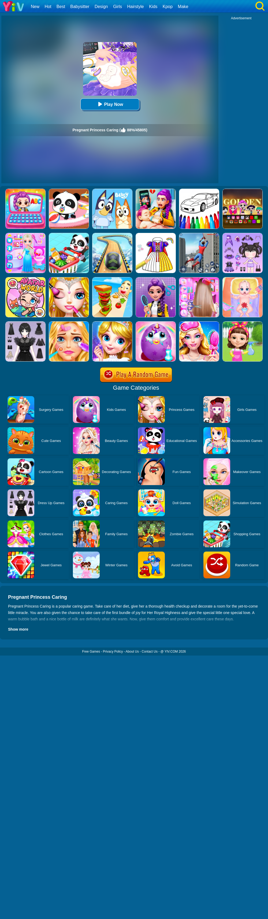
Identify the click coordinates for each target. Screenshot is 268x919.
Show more (18, 629)
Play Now (109, 104)
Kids (153, 6)
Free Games (91, 651)
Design (101, 6)
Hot (47, 6)
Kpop (168, 6)
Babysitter (79, 6)
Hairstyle (135, 6)
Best (61, 6)
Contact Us (150, 651)
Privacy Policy (113, 651)
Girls (117, 6)
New (35, 6)
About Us (132, 651)
